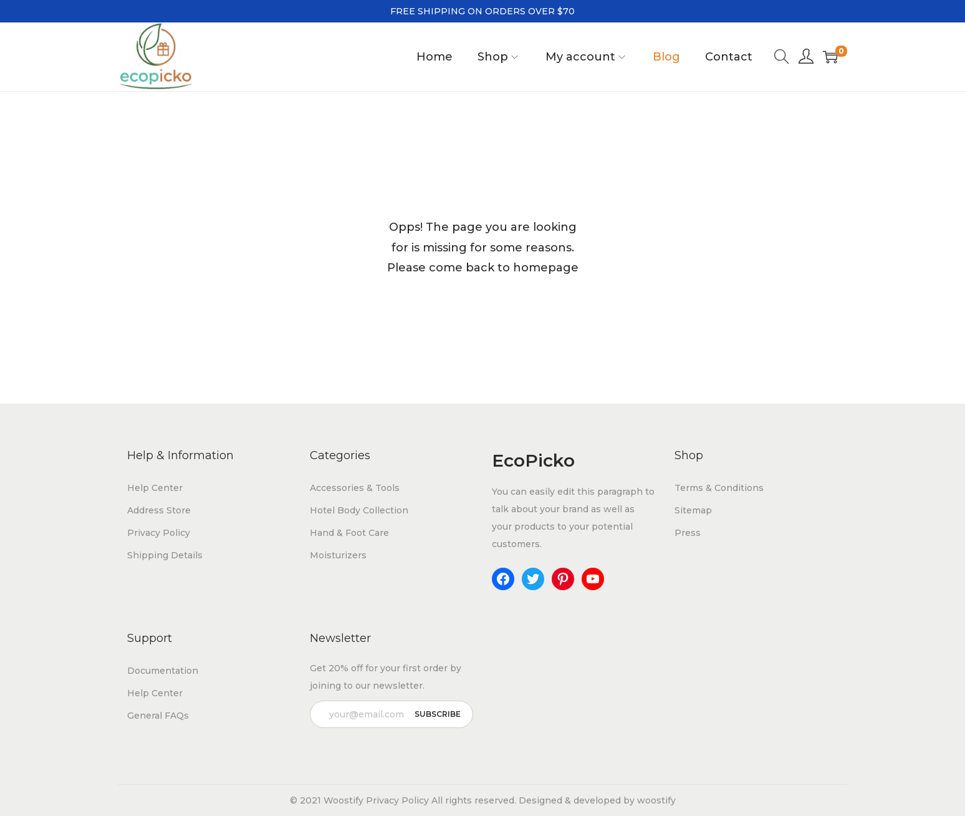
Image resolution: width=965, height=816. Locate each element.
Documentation (162, 670)
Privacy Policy (158, 532)
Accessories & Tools (355, 487)
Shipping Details (165, 555)
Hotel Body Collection (359, 510)
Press (688, 532)
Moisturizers (338, 555)
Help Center (155, 487)
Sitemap (693, 510)
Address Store (159, 510)
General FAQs (158, 715)
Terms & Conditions (719, 487)
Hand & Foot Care (349, 532)
